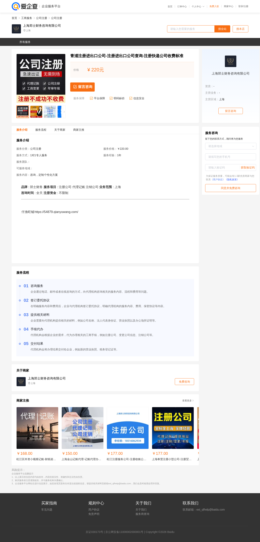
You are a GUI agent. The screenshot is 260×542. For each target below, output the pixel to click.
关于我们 (141, 509)
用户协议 (93, 509)
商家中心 (228, 6)
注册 (246, 6)
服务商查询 (142, 514)
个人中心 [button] (198, 6)
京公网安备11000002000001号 (124, 531)
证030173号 (95, 531)
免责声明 (93, 514)
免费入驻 (214, 6)
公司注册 (41, 18)
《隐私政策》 (232, 179)
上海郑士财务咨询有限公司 (42, 25)
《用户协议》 (218, 179)
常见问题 (46, 509)
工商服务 (26, 18)
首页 (170, 6)
